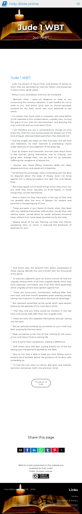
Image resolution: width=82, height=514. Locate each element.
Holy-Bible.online (24, 4)
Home (75, 496)
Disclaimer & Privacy (68, 500)
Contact (74, 505)
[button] (20, 450)
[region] (41, 64)
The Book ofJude (41, 383)
